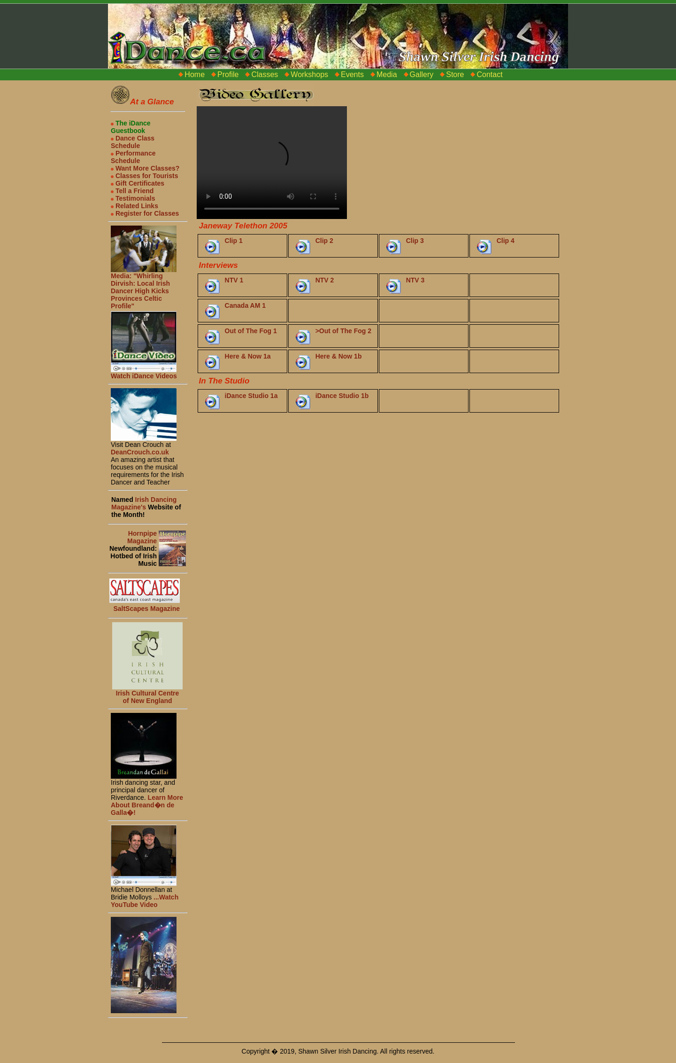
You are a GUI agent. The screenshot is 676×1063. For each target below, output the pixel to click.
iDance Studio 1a (251, 395)
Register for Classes (145, 213)
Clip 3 (415, 240)
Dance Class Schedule (132, 141)
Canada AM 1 (245, 305)
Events (352, 74)
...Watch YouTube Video (144, 900)
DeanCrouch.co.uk (140, 452)
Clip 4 (506, 240)
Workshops (309, 74)
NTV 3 (415, 280)
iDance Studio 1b (342, 395)
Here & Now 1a (248, 356)
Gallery (422, 74)
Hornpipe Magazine (142, 537)
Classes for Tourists (144, 176)
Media (386, 74)
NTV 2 (324, 280)
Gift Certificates (137, 183)
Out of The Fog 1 (251, 331)
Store (455, 74)
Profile (227, 74)
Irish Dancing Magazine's (144, 503)
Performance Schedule (133, 156)
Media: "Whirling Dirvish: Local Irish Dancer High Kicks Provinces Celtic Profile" (144, 288)
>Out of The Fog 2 (343, 331)
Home (194, 74)
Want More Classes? (145, 168)
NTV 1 (234, 280)
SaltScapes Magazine (146, 608)
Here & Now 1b (338, 356)
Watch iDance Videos (144, 373)
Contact (489, 74)
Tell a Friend (132, 191)
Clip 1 (234, 240)
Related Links (134, 206)
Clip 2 (324, 240)
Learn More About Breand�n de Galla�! (147, 805)
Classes (264, 74)
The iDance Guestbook (131, 126)
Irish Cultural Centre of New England (147, 696)
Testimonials (133, 198)
